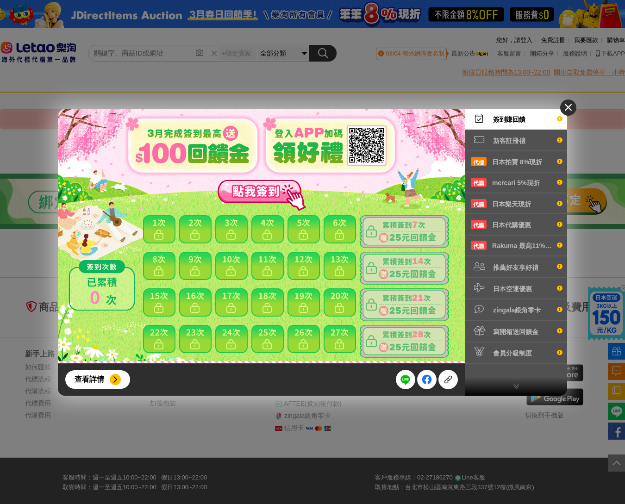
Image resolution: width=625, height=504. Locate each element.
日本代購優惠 (516, 224)
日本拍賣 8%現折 (516, 161)
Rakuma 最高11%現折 (516, 245)
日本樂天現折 (516, 203)
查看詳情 (89, 379)
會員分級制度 (516, 352)
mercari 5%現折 (516, 182)
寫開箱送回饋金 (516, 331)
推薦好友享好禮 (516, 266)
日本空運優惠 (516, 287)
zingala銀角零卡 (516, 309)
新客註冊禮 (516, 139)
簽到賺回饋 (516, 118)
